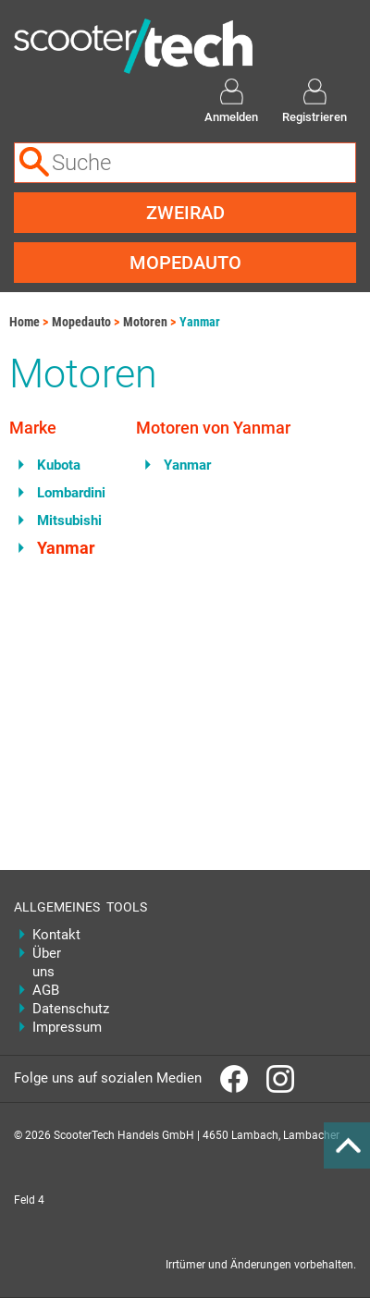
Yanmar (199, 321)
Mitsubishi (69, 520)
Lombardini (71, 492)
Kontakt (55, 934)
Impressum (55, 1027)
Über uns (46, 962)
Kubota (58, 465)
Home (24, 321)
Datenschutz (55, 1008)
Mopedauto (185, 262)
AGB (45, 990)
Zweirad (185, 213)
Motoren (145, 321)
